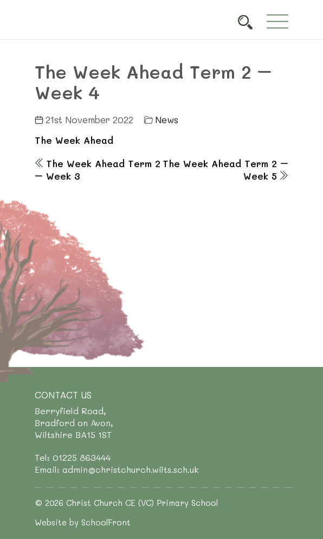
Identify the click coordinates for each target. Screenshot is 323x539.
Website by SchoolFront (83, 522)
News (166, 119)
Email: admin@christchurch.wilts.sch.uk (117, 469)
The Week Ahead (74, 140)
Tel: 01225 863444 (73, 457)
